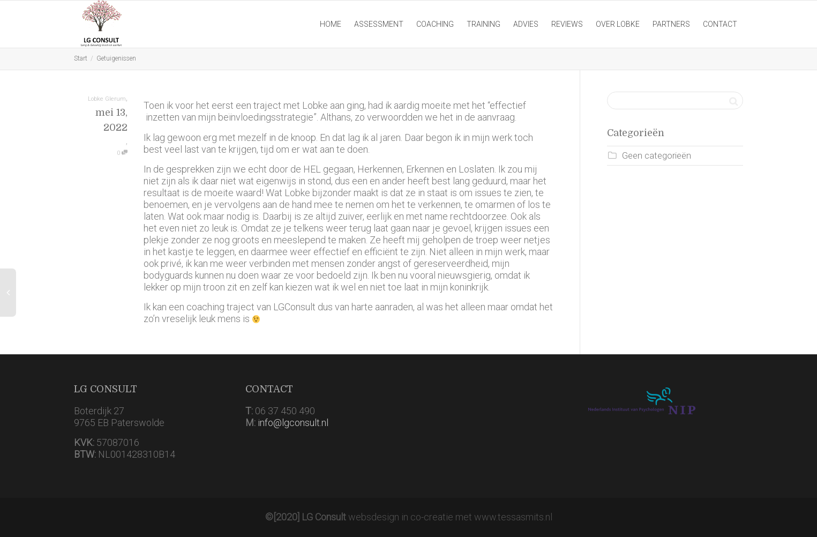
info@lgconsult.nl (293, 422)
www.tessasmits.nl (513, 517)
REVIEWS (567, 24)
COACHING (435, 24)
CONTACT (720, 24)
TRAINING (483, 24)
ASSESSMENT (378, 24)
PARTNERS (671, 24)
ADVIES (525, 24)
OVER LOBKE (618, 24)
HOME (330, 24)
